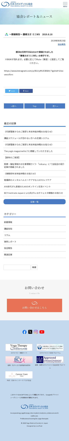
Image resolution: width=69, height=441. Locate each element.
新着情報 (8, 222)
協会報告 (62, 44)
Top (35, 106)
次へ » (55, 106)
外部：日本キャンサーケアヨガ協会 (19, 380)
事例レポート (10, 241)
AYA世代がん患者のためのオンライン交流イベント (27, 186)
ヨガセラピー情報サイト (19, 353)
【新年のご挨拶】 (12, 157)
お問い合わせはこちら (34, 307)
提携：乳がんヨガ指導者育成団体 (19, 365)
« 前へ (14, 106)
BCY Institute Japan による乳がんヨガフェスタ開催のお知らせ (33, 192)
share (26, 91)
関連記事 (8, 254)
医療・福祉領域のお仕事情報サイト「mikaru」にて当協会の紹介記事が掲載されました (34, 166)
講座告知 (8, 228)
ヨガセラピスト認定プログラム (50, 353)
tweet (12, 91)
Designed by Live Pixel (34, 426)
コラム (7, 235)
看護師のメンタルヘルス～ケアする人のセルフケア (27, 179)
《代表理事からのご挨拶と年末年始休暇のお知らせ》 (28, 131)
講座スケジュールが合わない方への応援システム (26, 138)
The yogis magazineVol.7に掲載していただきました (28, 151)
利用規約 (24, 397)
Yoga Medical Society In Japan (37, 423)
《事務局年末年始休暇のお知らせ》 (20, 173)
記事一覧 (34, 201)
